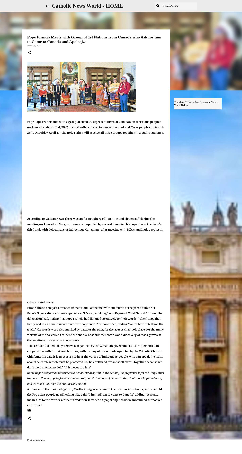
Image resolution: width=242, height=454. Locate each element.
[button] (29, 52)
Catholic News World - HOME (87, 6)
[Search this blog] (179, 6)
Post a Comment (36, 440)
